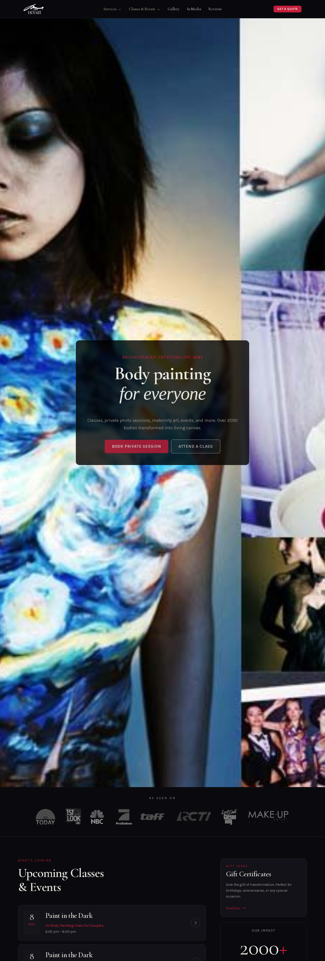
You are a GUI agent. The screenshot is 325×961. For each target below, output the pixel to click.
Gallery (174, 8)
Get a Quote (287, 9)
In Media (194, 8)
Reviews (215, 8)
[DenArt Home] (33, 9)
